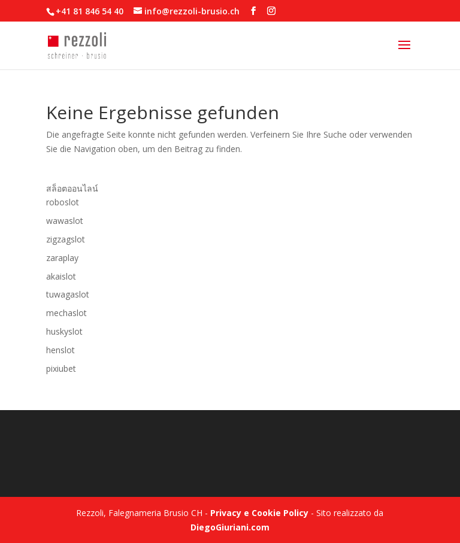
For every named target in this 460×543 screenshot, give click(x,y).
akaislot (61, 276)
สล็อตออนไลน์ (72, 188)
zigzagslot (65, 239)
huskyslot (64, 331)
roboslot (62, 202)
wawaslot (64, 220)
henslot (60, 350)
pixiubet (61, 368)
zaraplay (62, 257)
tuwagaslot (67, 294)
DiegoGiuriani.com (230, 527)
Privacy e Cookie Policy (259, 512)
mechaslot (66, 312)
